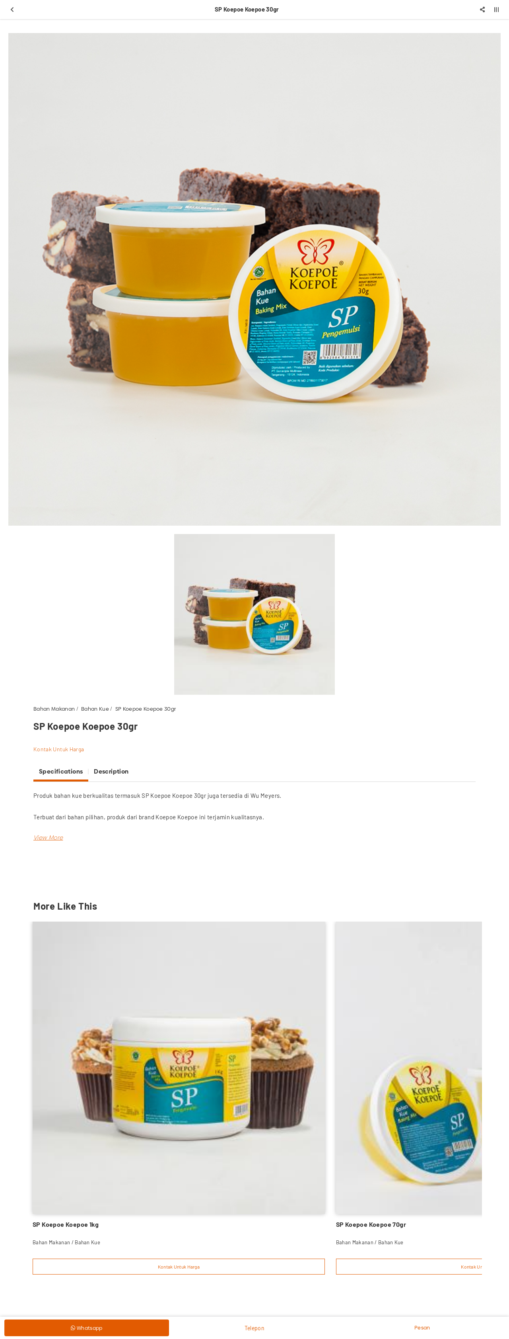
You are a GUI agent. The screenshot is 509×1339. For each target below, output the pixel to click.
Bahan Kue (95, 708)
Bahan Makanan (54, 708)
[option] (254, 279)
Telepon (254, 1328)
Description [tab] (111, 771)
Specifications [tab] (61, 771)
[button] (48, 837)
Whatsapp (86, 1327)
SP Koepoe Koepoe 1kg (66, 1224)
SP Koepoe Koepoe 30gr (145, 708)
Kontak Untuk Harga (58, 749)
